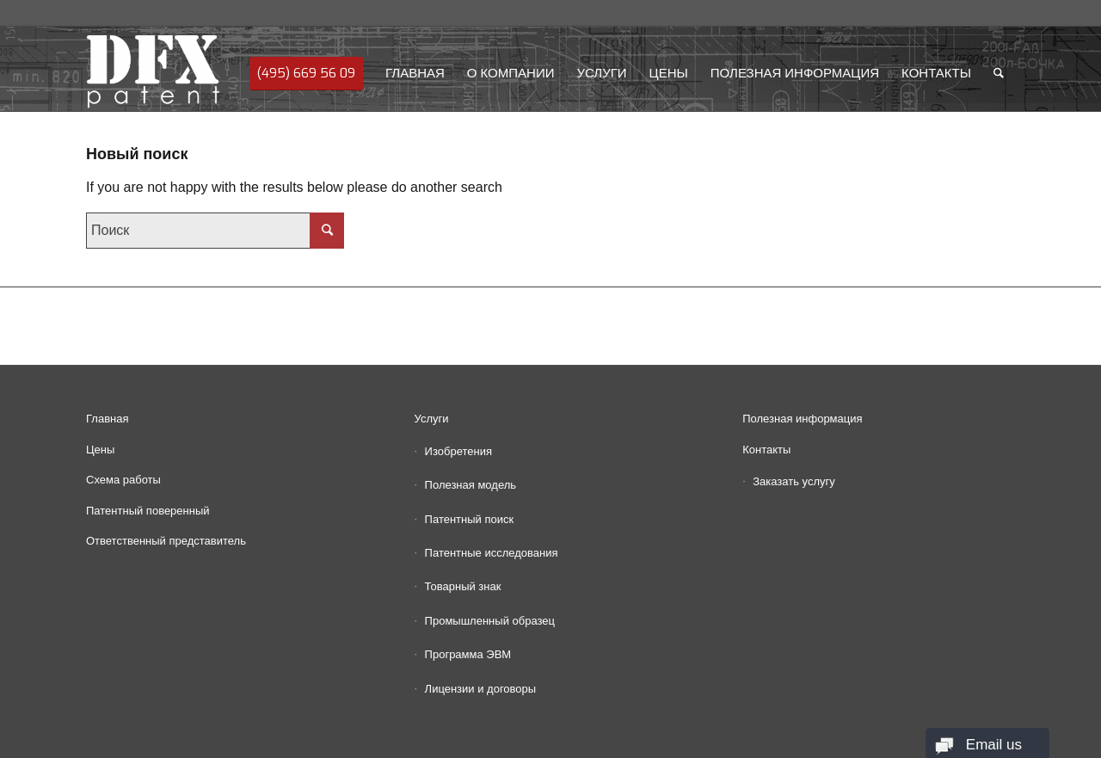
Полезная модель (470, 484)
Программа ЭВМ (468, 654)
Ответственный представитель (166, 540)
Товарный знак (463, 586)
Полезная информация (802, 418)
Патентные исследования (491, 552)
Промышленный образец (490, 620)
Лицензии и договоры (481, 688)
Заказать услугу (794, 481)
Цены (100, 449)
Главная (107, 418)
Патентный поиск (469, 519)
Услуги (432, 418)
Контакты (766, 449)
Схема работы (123, 479)
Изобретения (458, 451)
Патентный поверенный (148, 510)
